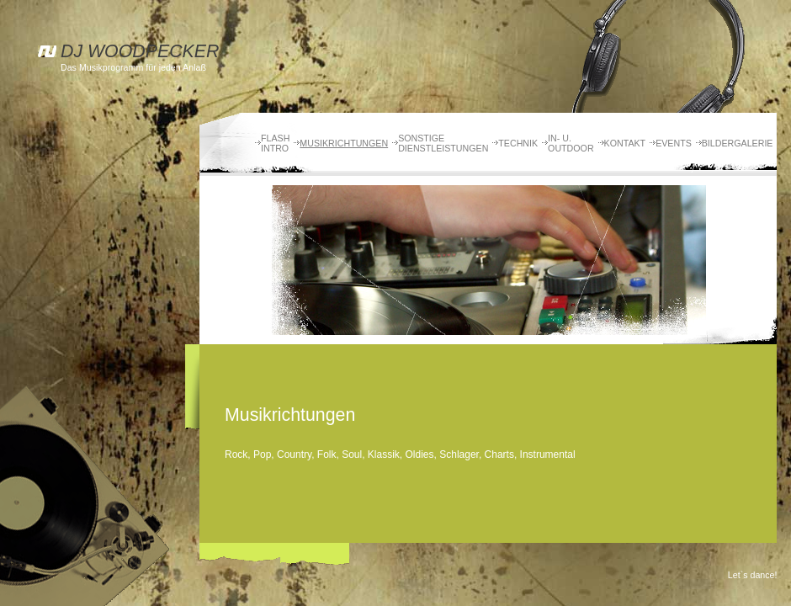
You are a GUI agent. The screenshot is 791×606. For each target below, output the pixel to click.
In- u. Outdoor (570, 143)
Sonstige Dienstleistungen (443, 143)
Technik (518, 143)
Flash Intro (275, 143)
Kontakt (625, 143)
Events (674, 143)
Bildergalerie (737, 143)
